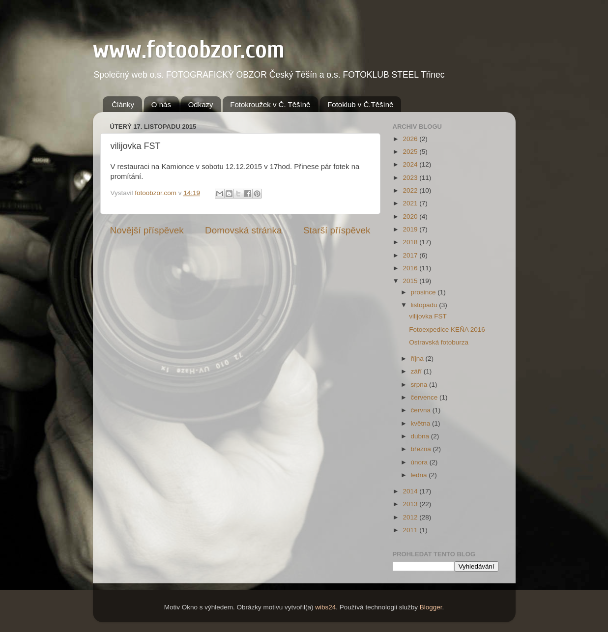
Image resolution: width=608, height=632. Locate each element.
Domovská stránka (243, 230)
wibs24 (325, 607)
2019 (411, 229)
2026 (411, 139)
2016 (411, 268)
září (417, 371)
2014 (411, 491)
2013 (411, 504)
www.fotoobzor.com (189, 49)
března (422, 449)
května (422, 423)
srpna (420, 384)
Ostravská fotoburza (438, 342)
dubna (421, 436)
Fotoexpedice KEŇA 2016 (447, 329)
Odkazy (200, 104)
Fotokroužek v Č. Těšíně (270, 104)
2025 (411, 151)
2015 (411, 281)
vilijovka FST (428, 316)
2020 (411, 216)
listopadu (425, 305)
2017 (411, 255)
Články (123, 104)
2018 (411, 242)
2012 (411, 517)
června (422, 410)
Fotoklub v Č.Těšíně (360, 104)
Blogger (431, 607)
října (418, 358)
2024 (411, 164)
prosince (424, 292)
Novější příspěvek (147, 230)
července (425, 397)
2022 (411, 190)
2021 (411, 203)
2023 (411, 177)
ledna (420, 475)
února (420, 462)
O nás (161, 104)
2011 (411, 530)
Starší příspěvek (337, 230)
